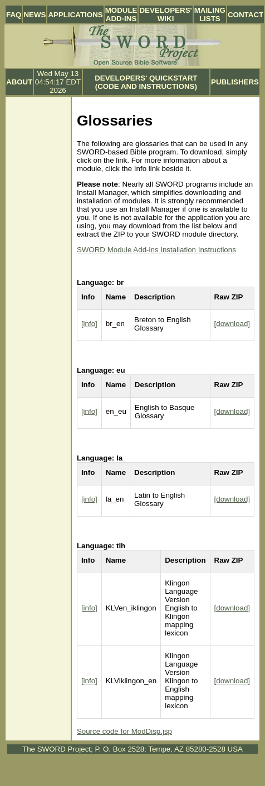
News (34, 15)
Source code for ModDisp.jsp (124, 731)
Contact (245, 15)
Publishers (235, 82)
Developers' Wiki (165, 14)
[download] (232, 323)
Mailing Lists (209, 14)
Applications (75, 15)
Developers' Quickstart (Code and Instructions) (146, 82)
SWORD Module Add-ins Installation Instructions (156, 250)
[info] (89, 323)
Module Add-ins (121, 14)
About (19, 82)
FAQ (13, 15)
